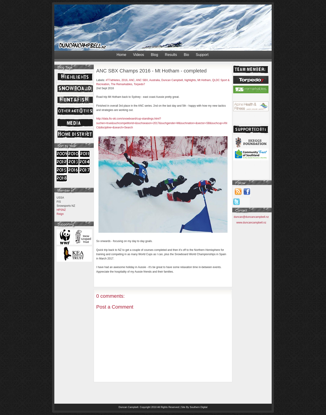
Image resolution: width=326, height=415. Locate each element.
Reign (60, 214)
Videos (138, 55)
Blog (154, 55)
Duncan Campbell (172, 80)
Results (171, 55)
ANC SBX (142, 80)
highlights (190, 80)
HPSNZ (61, 209)
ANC (131, 80)
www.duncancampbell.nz (251, 222)
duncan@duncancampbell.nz (251, 216)
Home (121, 55)
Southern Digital (198, 407)
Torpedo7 (139, 84)
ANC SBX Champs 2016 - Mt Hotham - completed (151, 71)
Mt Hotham (204, 80)
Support (202, 55)
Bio (186, 55)
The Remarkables (121, 84)
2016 (124, 80)
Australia (154, 80)
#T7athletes (113, 80)
